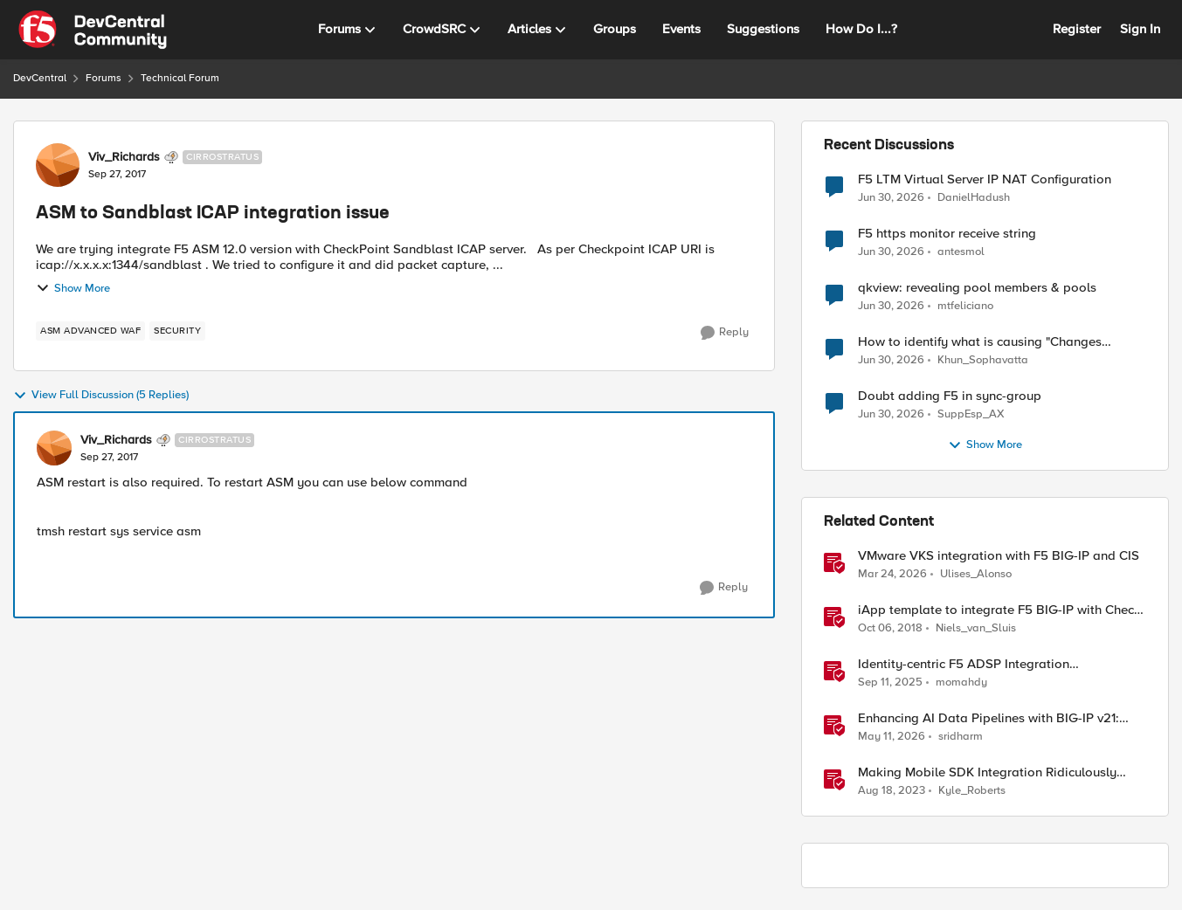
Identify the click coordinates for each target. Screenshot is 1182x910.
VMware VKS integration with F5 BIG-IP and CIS (998, 555)
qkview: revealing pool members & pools (977, 287)
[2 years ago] (891, 791)
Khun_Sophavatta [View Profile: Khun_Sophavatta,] (982, 360)
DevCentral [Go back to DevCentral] (39, 78)
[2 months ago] (891, 737)
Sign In (1140, 29)
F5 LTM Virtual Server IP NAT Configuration (984, 179)
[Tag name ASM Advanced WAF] (90, 331)
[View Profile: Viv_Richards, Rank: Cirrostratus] (57, 165)
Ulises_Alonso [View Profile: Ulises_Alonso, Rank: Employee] (976, 574)
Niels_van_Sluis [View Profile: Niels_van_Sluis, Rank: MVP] (976, 628)
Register (1077, 29)
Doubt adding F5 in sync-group (949, 396)
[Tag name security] (177, 331)
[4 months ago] (892, 575)
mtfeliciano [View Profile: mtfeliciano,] (965, 306)
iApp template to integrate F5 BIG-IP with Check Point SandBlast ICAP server (999, 610)
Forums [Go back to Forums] (103, 78)
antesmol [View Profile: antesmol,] (961, 252)
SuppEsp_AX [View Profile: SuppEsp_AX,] (971, 414)
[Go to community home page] (92, 30)
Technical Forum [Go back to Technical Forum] (180, 78)
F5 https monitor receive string (947, 233)
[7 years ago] (890, 629)
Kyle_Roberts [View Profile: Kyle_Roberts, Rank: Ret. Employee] (972, 790)
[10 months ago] (890, 683)
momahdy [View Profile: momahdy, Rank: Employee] (961, 682)
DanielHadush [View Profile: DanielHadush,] (973, 196)
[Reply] (724, 332)
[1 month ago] (891, 197)
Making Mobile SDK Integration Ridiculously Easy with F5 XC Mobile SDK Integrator (987, 772)
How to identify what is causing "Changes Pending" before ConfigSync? (980, 341)
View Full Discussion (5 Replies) (101, 396)
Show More (73, 288)
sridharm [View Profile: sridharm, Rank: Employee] (960, 736)
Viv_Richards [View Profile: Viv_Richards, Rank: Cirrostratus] (124, 157)
